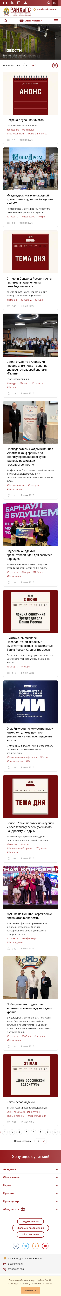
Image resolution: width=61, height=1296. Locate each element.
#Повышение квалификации (22, 757)
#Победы (38, 572)
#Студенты (12, 216)
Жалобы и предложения (30, 1228)
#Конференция (29, 938)
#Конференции (14, 489)
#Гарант (24, 383)
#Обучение (41, 848)
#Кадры (25, 844)
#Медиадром (28, 216)
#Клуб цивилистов (37, 133)
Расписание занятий (5, 3)
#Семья (39, 300)
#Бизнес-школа (15, 761)
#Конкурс (12, 383)
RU (54, 3)
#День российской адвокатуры (23, 1112)
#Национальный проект (19, 848)
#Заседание (13, 130)
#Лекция (25, 666)
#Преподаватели (16, 133)
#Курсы (44, 757)
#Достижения (14, 576)
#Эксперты (28, 130)
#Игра (41, 216)
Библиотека (12, 3)
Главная (7, 55)
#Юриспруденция (36, 1116)
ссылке (48, 1283)
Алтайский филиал (47, 9)
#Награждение (14, 942)
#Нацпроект (13, 852)
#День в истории (15, 1116)
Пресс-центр (19, 55)
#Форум (25, 572)
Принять (30, 1290)
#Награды (12, 387)
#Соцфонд (26, 300)
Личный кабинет (25, 3)
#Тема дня (12, 300)
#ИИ (28, 761)
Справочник (18, 3)
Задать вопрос (30, 1221)
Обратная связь (30, 1234)
